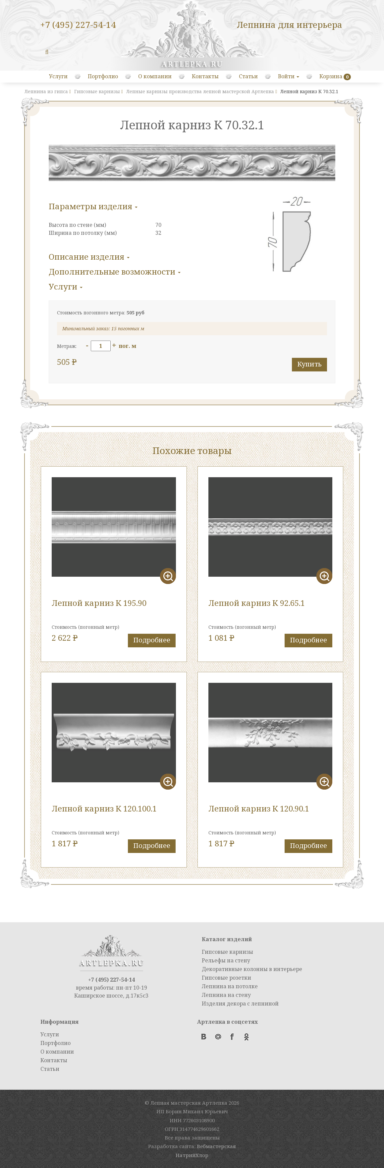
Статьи (248, 76)
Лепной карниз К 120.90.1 (258, 808)
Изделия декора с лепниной (240, 1003)
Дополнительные (115, 271)
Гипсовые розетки (226, 977)
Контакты (205, 76)
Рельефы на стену (226, 960)
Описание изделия (89, 256)
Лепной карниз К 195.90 (99, 602)
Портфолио (103, 76)
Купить (309, 363)
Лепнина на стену (226, 995)
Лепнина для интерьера (289, 25)
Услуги (58, 76)
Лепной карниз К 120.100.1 (104, 808)
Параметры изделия (93, 206)
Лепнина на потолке (230, 986)
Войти (288, 76)
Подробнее (151, 639)
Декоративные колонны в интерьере (252, 969)
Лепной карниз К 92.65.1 (256, 602)
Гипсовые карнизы (227, 951)
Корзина (330, 76)
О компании (155, 76)
